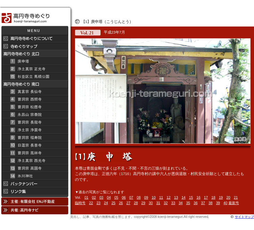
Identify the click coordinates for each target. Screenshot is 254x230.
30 (151, 203)
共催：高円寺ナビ (34, 210)
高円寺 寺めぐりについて (34, 38)
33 (173, 203)
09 (146, 197)
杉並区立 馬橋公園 (34, 76)
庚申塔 (34, 61)
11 (161, 197)
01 (86, 197)
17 (206, 197)
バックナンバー (34, 184)
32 (166, 203)
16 (198, 197)
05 (116, 197)
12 (168, 197)
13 (176, 197)
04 (109, 197)
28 (136, 203)
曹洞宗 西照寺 (34, 99)
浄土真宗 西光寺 (34, 161)
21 (236, 197)
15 (191, 197)
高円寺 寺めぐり (34, 16)
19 (221, 197)
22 (91, 203)
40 (225, 203)
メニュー (34, 30)
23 (98, 203)
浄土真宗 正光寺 (34, 69)
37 (203, 203)
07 (131, 197)
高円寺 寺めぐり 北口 (34, 53)
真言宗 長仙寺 (34, 92)
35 (188, 203)
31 (158, 203)
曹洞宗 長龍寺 (34, 122)
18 (213, 197)
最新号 (233, 203)
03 (101, 197)
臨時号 (80, 203)
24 (106, 203)
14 (183, 197)
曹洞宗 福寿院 (34, 138)
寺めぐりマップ (34, 46)
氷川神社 (34, 176)
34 (181, 203)
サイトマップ (244, 216)
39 (218, 203)
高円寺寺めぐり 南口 (34, 84)
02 (94, 197)
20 (228, 197)
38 (211, 203)
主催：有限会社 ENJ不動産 (34, 201)
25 (113, 203)
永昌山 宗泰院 (34, 115)
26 (121, 203)
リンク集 (34, 192)
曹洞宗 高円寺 (34, 168)
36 (196, 203)
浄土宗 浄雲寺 (34, 130)
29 (143, 203)
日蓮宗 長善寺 (34, 145)
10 (153, 197)
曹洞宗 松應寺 (34, 107)
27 (128, 203)
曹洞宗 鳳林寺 (34, 153)
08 (138, 197)
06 (124, 197)
